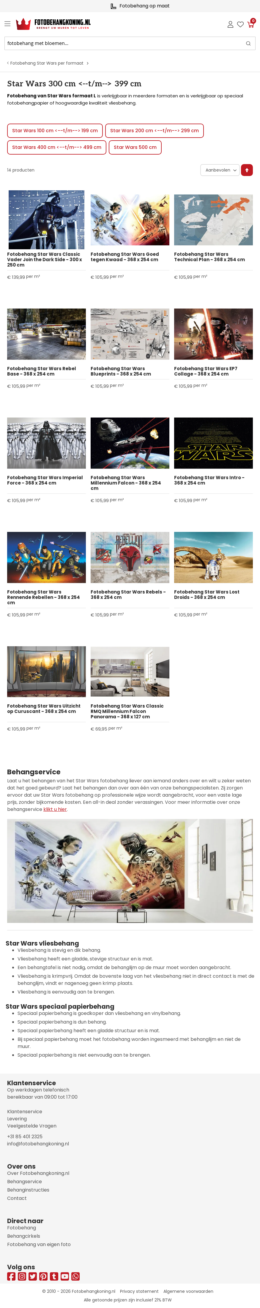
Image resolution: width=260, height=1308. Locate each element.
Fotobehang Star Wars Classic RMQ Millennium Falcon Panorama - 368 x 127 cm (127, 711)
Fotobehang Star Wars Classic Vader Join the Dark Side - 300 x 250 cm (44, 260)
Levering (17, 1118)
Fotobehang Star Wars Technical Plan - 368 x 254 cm (209, 257)
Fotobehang (21, 1227)
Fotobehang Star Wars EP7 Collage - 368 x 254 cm (205, 371)
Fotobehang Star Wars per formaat (46, 63)
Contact (17, 1198)
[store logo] (48, 24)
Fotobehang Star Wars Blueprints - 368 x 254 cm (121, 371)
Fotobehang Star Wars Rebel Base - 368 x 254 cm (41, 371)
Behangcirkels (23, 1236)
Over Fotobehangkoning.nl (38, 1173)
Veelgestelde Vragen (31, 1125)
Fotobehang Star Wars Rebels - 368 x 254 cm (128, 594)
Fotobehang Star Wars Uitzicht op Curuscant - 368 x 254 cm (44, 708)
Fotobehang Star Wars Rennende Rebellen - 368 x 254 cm (43, 597)
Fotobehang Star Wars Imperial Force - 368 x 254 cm (45, 480)
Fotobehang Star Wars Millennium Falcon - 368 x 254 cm (126, 483)
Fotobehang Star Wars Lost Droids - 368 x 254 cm (206, 594)
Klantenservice (24, 1111)
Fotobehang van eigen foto (39, 1244)
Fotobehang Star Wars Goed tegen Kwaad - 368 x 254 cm (125, 257)
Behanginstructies (28, 1189)
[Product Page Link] (46, 220)
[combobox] (130, 43)
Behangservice (24, 1181)
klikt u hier (55, 809)
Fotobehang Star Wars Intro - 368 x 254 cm (209, 480)
